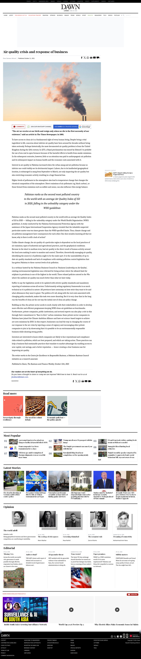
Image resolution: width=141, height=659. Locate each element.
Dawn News (73, 653)
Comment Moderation (7, 655)
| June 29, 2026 (70, 10)
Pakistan (45, 15)
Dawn (72, 640)
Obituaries (111, 1)
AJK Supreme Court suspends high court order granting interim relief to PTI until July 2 (81, 496)
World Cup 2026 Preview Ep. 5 (71, 624)
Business (60, 15)
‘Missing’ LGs (8, 554)
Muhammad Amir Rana (120, 540)
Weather (50, 645)
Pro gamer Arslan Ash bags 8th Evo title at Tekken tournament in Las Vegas (36, 495)
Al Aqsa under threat (55, 555)
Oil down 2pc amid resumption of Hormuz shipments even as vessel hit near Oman (32, 455)
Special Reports (75, 648)
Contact (3, 640)
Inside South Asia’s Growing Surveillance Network (25, 624)
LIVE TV (34, 1)
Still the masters (122, 555)
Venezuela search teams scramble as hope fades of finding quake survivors (58, 495)
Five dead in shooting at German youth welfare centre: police (12, 495)
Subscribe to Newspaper (32, 640)
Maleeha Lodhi (8, 534)
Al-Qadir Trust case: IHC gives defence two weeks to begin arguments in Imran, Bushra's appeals (126, 496)
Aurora (65, 1)
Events (87, 1)
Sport (84, 15)
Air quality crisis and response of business (35, 52)
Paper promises (99, 554)
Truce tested (75, 554)
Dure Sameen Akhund (9, 58)
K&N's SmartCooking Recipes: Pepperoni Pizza (123, 173)
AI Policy (3, 648)
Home (5, 15)
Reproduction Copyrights (32, 642)
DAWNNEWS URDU (44, 1)
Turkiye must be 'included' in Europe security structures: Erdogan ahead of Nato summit (103, 496)
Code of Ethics (5, 645)
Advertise (80, 1)
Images (53, 1)
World (78, 15)
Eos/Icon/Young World (101, 640)
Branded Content (110, 170)
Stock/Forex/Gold (53, 642)
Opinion (52, 15)
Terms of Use (5, 650)
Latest (11, 15)
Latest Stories (12, 468)
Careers (103, 1)
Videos (110, 15)
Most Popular (12, 435)
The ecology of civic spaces (48, 537)
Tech (104, 15)
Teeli (95, 648)
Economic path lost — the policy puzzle (56, 418)
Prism (72, 15)
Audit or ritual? (31, 555)
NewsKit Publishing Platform (132, 643)
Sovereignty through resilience (12, 418)
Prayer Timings (52, 640)
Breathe (90, 15)
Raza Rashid (66, 540)
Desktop (50, 648)
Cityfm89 (96, 642)
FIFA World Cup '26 (21, 15)
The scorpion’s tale (95, 537)
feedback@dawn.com (19, 377)
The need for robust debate (33, 418)
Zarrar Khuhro (92, 540)
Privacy (3, 653)
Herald (59, 1)
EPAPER (29, 1)
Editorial (9, 548)
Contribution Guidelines (8, 642)
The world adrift (10, 530)
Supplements (95, 1)
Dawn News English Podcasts (14, 594)
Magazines (98, 15)
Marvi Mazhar (42, 540)
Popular (117, 15)
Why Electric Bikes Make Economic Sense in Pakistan (117, 624)
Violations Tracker (34, 15)
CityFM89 (72, 1)
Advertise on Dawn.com (31, 645)
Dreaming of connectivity (122, 537)
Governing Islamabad (71, 537)
